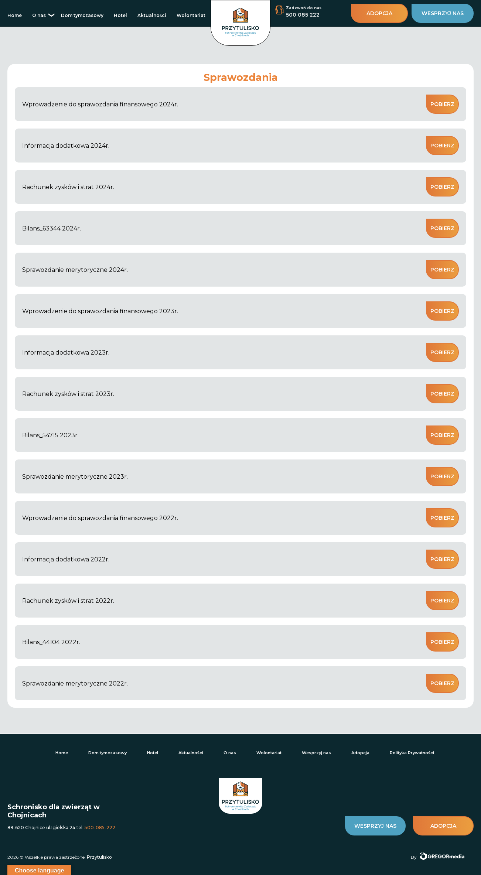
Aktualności (151, 15)
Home (14, 15)
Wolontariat (191, 15)
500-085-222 (100, 827)
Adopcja (360, 752)
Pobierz (442, 104)
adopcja (379, 13)
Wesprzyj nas (316, 752)
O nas (39, 15)
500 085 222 (303, 14)
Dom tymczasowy (82, 15)
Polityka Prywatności (412, 752)
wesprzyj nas (443, 13)
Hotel (120, 15)
